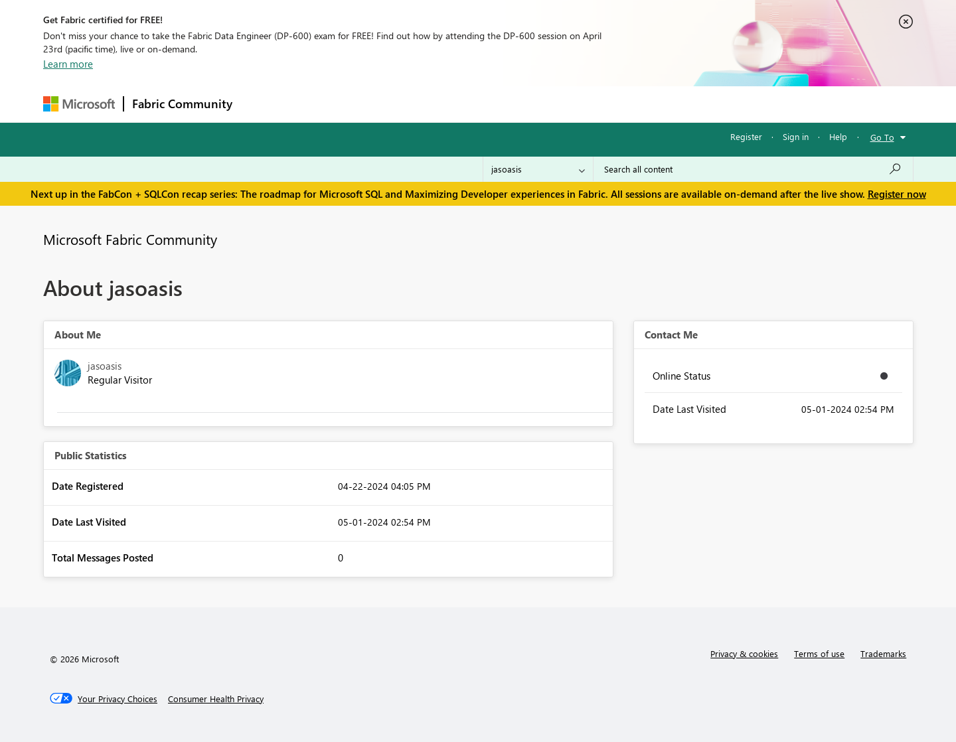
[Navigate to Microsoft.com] (79, 103)
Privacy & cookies (744, 653)
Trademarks (883, 653)
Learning (545, 104)
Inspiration (321, 104)
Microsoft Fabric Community (130, 239)
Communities (434, 104)
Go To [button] (882, 137)
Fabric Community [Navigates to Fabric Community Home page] (182, 103)
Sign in (796, 136)
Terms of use (819, 653)
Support (601, 104)
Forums (262, 104)
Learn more (68, 63)
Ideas (375, 104)
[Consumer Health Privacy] (216, 699)
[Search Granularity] (538, 169)
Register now (897, 193)
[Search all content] (753, 169)
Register (746, 136)
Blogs (494, 104)
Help (838, 136)
